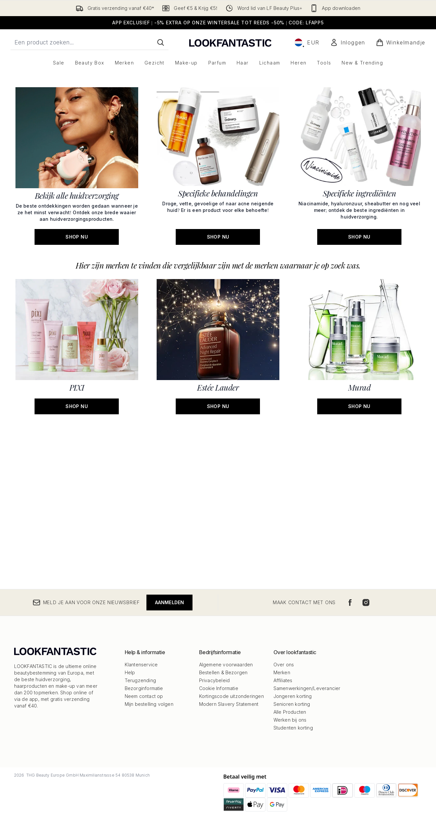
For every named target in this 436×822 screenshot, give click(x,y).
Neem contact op (144, 696)
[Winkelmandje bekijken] (400, 42)
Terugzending (140, 680)
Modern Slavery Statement (229, 704)
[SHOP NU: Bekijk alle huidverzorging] (77, 324)
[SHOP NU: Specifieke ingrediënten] (359, 324)
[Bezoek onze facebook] (350, 602)
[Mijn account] (347, 42)
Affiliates (283, 680)
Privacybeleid (214, 680)
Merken (281, 672)
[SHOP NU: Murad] (359, 505)
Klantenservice (141, 664)
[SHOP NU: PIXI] (77, 505)
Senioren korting (291, 704)
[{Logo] (230, 42)
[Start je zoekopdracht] (89, 42)
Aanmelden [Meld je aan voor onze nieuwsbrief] (169, 602)
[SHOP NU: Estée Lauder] (218, 505)
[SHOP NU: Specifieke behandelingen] (218, 324)
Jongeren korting (292, 696)
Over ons (283, 664)
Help (130, 672)
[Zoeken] (161, 42)
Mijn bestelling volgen (149, 704)
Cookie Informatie (218, 688)
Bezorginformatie (144, 688)
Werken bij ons (290, 720)
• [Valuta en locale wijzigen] (307, 42)
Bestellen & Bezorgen (223, 672)
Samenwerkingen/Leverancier (307, 688)
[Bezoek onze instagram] (366, 602)
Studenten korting (293, 728)
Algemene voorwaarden (226, 664)
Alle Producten (289, 712)
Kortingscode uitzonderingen (231, 696)
